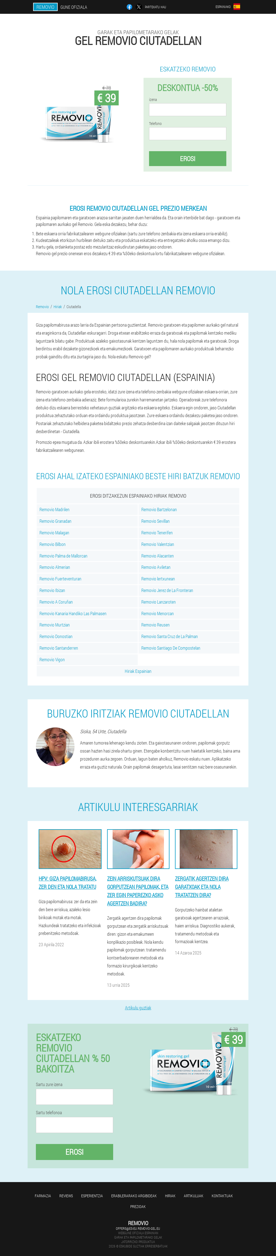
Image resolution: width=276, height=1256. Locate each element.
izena (153, 100)
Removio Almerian (54, 567)
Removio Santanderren (58, 648)
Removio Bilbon (52, 544)
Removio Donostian (56, 636)
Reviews (66, 1195)
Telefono (155, 124)
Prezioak (138, 1206)
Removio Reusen (155, 625)
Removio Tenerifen (157, 532)
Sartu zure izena (49, 1084)
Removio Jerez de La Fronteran (167, 590)
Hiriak (170, 1195)
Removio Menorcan (157, 613)
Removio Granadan (55, 521)
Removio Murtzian (54, 625)
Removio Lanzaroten (158, 602)
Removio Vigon (52, 659)
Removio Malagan (54, 532)
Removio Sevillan (155, 521)
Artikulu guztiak (138, 1007)
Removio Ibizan (52, 590)
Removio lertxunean (158, 579)
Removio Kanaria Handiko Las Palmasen (73, 613)
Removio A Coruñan (56, 602)
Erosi (187, 158)
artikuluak (193, 1195)
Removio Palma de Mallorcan (63, 556)
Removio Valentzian (157, 544)
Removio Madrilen (54, 509)
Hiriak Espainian (138, 671)
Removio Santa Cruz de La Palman (169, 636)
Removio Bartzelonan (159, 509)
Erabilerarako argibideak (134, 1195)
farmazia (43, 1195)
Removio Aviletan (156, 567)
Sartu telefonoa (49, 1112)
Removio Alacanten (157, 556)
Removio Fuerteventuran (60, 579)
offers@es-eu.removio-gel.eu (138, 1228)
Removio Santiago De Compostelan (170, 648)
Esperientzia (92, 1195)
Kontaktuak (222, 1195)
